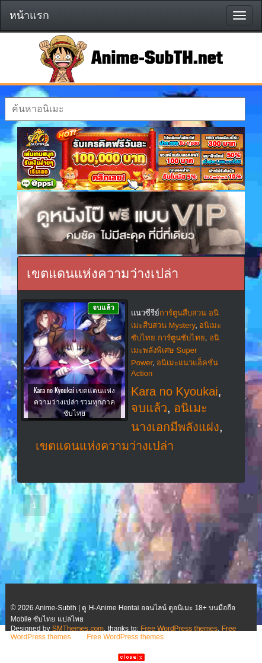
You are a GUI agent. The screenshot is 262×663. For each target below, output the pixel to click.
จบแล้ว (149, 408)
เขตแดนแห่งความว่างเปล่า (105, 445)
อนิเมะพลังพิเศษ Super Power (175, 350)
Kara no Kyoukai (174, 391)
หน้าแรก (29, 15)
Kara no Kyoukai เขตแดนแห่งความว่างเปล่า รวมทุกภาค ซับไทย (75, 401)
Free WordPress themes (179, 628)
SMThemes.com (78, 628)
